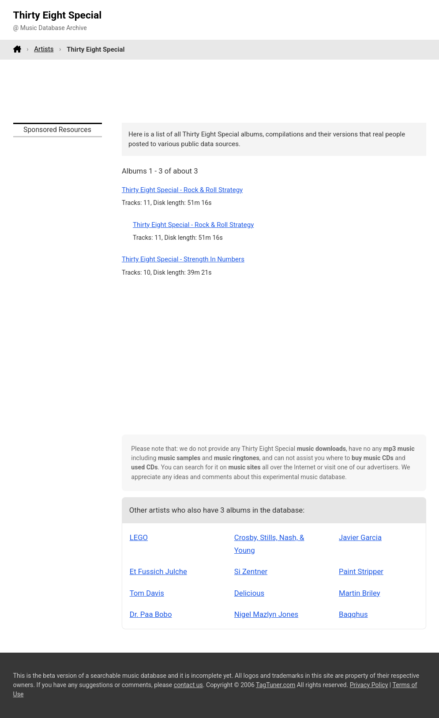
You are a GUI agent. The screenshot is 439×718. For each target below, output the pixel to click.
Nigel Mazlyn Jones (266, 614)
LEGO (139, 537)
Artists (43, 49)
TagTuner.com (275, 684)
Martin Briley (359, 593)
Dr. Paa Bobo (151, 614)
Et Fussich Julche (158, 571)
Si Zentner (250, 571)
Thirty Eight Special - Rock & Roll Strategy (182, 190)
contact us (188, 684)
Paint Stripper (361, 571)
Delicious (249, 593)
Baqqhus (353, 614)
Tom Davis (147, 593)
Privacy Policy (369, 684)
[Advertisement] (219, 91)
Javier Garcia (360, 537)
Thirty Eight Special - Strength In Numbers (183, 259)
